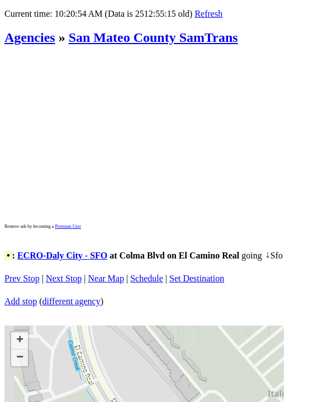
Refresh (208, 13)
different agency (71, 301)
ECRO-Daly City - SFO (62, 255)
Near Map (106, 278)
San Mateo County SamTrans (153, 37)
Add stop (20, 301)
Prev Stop (22, 278)
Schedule (146, 278)
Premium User (67, 226)
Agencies (29, 37)
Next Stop (64, 278)
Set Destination (196, 278)
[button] (19, 341)
